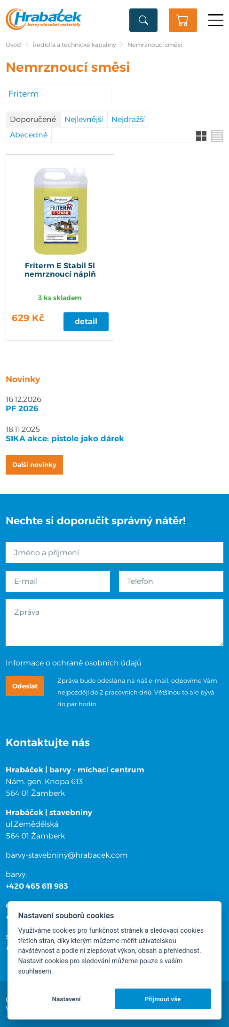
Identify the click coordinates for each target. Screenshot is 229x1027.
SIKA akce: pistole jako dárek (65, 438)
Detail (86, 321)
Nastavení (66, 999)
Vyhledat (143, 20)
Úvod (13, 44)
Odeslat (25, 686)
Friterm (23, 93)
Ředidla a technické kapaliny (74, 44)
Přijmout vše (163, 999)
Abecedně (28, 134)
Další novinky (34, 465)
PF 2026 (22, 408)
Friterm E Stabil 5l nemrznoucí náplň (60, 270)
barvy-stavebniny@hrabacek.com (67, 855)
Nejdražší (128, 119)
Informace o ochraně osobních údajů (74, 662)
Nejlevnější (83, 119)
